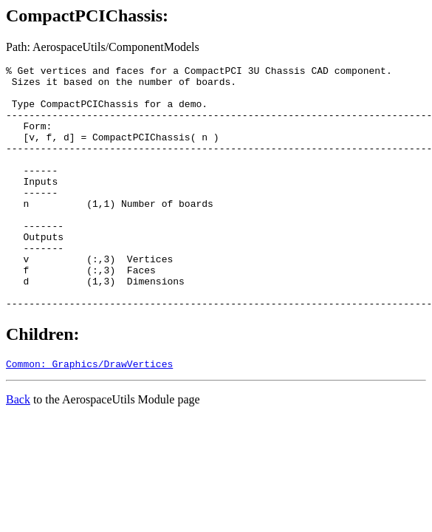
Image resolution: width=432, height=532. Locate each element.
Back (18, 450)
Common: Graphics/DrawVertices (89, 414)
